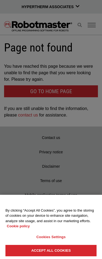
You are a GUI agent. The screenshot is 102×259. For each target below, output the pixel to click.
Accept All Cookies (51, 250)
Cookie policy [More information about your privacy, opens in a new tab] (18, 226)
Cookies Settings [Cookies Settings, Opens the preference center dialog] (51, 237)
